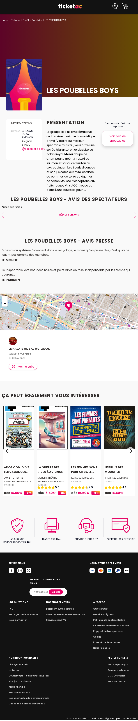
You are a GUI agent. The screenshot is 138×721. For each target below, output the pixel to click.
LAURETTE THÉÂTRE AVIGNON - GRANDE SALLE (17, 484)
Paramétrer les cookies (108, 643)
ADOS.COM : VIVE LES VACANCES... (16, 474)
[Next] (130, 455)
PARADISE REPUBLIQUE (82, 482)
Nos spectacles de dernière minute (28, 698)
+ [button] (5, 303)
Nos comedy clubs (19, 693)
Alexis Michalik (17, 687)
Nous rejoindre (103, 648)
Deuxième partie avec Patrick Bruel (28, 676)
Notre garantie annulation (23, 615)
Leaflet (106, 333)
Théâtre (15, 20)
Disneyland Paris (18, 665)
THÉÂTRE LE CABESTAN (116, 482)
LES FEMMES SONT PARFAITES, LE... (84, 474)
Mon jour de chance (19, 682)
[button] (7, 6)
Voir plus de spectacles (117, 138)
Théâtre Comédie (32, 20)
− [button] (5, 308)
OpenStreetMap (119, 333)
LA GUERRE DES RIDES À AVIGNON (50, 474)
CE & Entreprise (117, 676)
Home (5, 20)
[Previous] (8, 455)
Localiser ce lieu (30, 149)
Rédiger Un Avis (69, 219)
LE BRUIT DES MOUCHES (114, 474)
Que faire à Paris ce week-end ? (26, 704)
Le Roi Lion (14, 670)
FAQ (11, 609)
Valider (56, 592)
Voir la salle (23, 371)
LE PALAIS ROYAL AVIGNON (27, 134)
